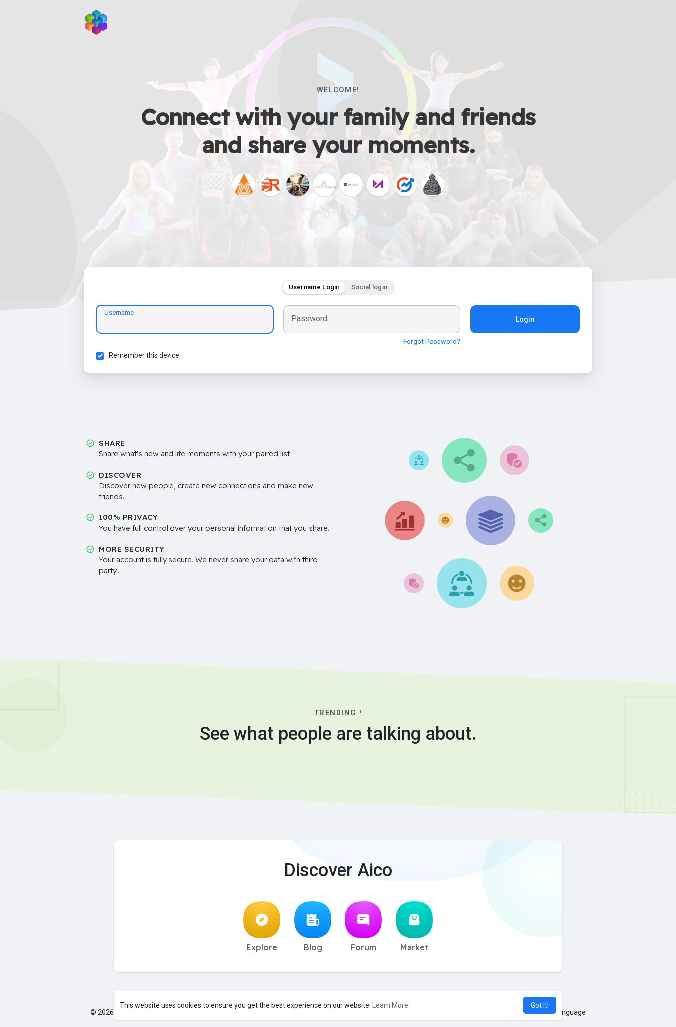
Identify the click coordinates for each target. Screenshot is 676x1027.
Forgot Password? (431, 341)
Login (525, 319)
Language (566, 1012)
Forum (363, 926)
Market (414, 926)
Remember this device (144, 355)
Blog (312, 926)
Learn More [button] (390, 1005)
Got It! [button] (540, 1005)
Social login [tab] (369, 287)
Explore (261, 926)
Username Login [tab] (314, 287)
